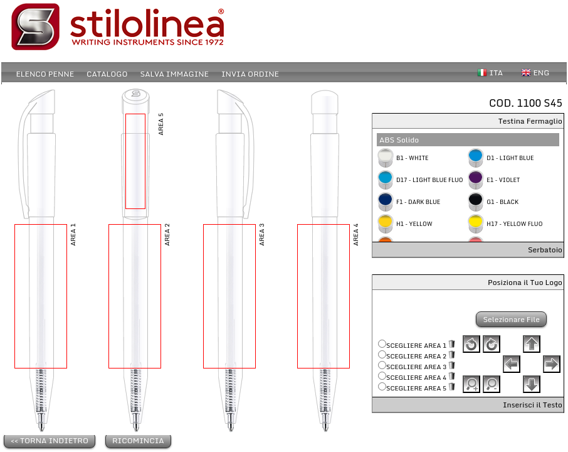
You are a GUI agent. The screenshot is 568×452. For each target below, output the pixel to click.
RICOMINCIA (138, 440)
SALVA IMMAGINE (174, 74)
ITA (496, 72)
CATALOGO (107, 74)
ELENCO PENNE (45, 74)
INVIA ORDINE (250, 74)
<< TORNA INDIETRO (49, 440)
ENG (542, 72)
